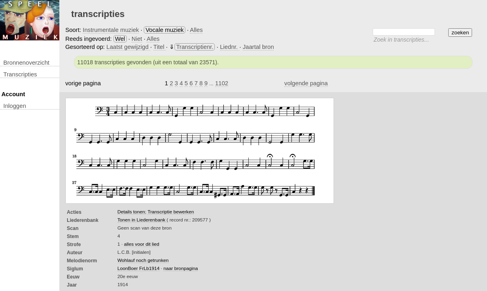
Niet (137, 39)
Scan (73, 228)
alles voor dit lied (141, 244)
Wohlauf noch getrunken (143, 260)
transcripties (20, 74)
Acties (74, 212)
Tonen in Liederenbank (142, 219)
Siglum (75, 269)
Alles (196, 30)
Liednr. (229, 47)
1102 (222, 83)
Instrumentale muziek (111, 30)
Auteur (75, 252)
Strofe (74, 244)
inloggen (14, 106)
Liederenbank (83, 220)
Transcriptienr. (194, 47)
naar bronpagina (181, 268)
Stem (73, 236)
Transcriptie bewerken (170, 211)
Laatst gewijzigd (128, 47)
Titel (159, 47)
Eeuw (73, 277)
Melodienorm (82, 261)
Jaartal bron (258, 47)
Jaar (72, 285)
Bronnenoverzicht (26, 62)
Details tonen (131, 211)
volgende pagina (306, 83)
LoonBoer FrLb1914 (139, 268)
